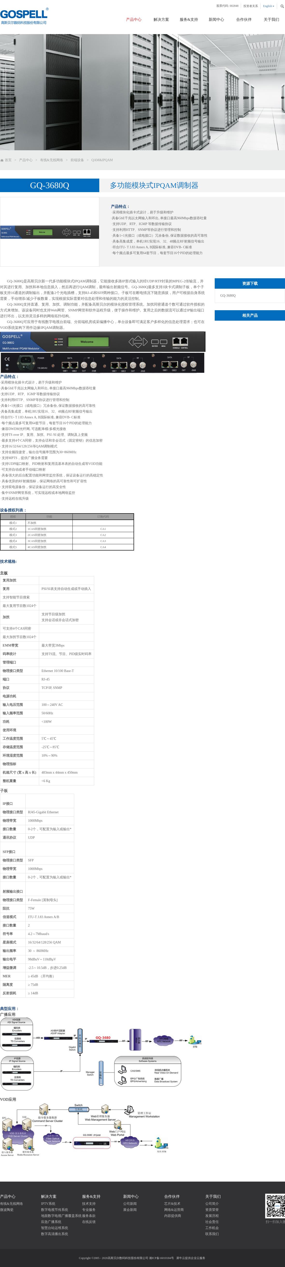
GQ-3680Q (227, 295)
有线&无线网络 (51, 160)
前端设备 (77, 160)
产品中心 (26, 160)
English (267, 6)
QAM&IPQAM (102, 160)
